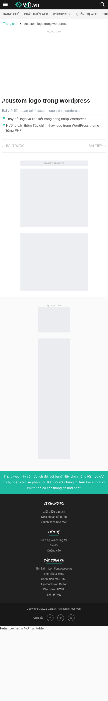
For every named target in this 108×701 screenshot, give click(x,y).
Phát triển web (36, 14)
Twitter (32, 488)
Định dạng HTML (54, 589)
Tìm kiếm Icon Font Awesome (53, 568)
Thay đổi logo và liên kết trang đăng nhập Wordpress (46, 119)
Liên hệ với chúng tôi (54, 540)
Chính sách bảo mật (54, 522)
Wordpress (62, 14)
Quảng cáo (54, 550)
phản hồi (38, 482)
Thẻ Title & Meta (54, 573)
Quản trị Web (86, 14)
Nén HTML (54, 594)
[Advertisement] (55, 62)
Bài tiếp (95, 146)
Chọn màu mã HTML (54, 579)
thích (6, 482)
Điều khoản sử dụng (54, 516)
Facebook (93, 482)
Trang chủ (10, 14)
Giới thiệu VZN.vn (54, 511)
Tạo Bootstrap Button (54, 584)
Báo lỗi (53, 545)
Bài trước (15, 146)
